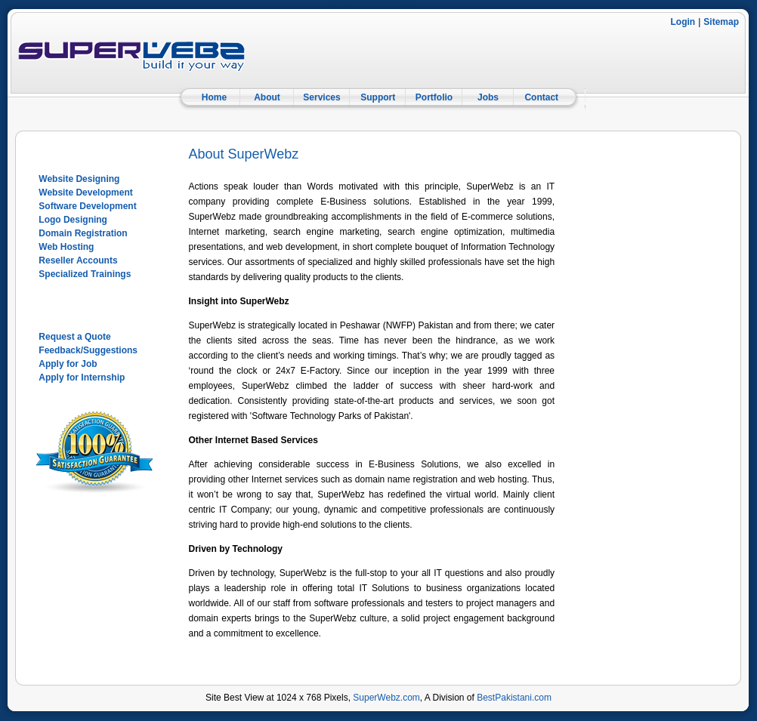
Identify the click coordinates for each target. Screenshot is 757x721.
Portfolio (434, 97)
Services (321, 97)
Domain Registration (83, 233)
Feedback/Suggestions (88, 350)
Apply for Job (68, 364)
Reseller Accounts (78, 260)
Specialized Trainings (85, 274)
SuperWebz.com (386, 697)
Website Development (85, 192)
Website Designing (79, 179)
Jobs (488, 97)
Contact (541, 97)
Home (214, 97)
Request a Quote (74, 336)
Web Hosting (66, 247)
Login (683, 22)
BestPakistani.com (514, 697)
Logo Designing (73, 219)
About (267, 97)
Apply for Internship (82, 377)
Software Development (87, 206)
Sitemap (721, 22)
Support (377, 97)
